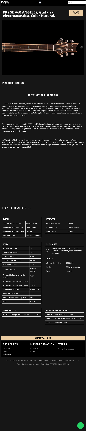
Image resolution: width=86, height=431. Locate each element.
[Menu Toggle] (40, 3)
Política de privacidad (66, 349)
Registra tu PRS (36, 349)
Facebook (6, 349)
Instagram (7, 354)
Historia (33, 352)
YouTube (6, 351)
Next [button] (81, 47)
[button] (80, 425)
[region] (43, 48)
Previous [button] (4, 47)
